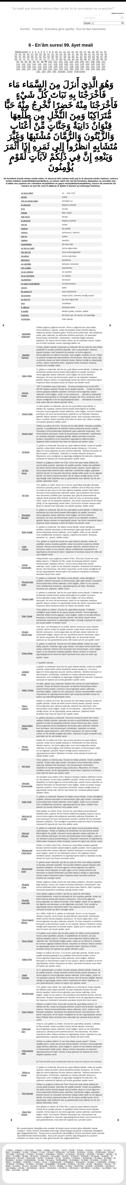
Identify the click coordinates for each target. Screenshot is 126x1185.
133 (45, 66)
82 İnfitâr (39, 1164)
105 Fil (42, 1168)
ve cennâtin (26, 264)
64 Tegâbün (74, 1160)
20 (97, 52)
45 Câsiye (95, 1156)
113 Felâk (16, 1170)
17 (85, 52)
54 (48, 56)
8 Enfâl (72, 1150)
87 (89, 59)
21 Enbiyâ (81, 1152)
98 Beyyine (79, 1166)
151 (50, 69)
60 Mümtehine (30, 1160)
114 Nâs (25, 1170)
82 (69, 59)
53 (44, 56)
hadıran (24, 228)
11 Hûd (98, 1150)
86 (85, 59)
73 (32, 59)
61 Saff (41, 1160)
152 (56, 69)
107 (87, 61)
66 (97, 56)
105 (77, 61)
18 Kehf (50, 1152)
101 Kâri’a (109, 1166)
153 (61, 69)
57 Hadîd (108, 1158)
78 (52, 59)
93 (22, 61)
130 (29, 66)
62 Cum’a (50, 1160)
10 (56, 52)
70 (20, 59)
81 (65, 59)
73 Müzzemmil (56, 1162)
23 (16, 54)
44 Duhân (85, 1156)
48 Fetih (20, 1158)
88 (93, 59)
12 (64, 52)
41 (89, 54)
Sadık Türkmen (25, 976)
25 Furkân (10, 1154)
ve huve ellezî (27, 193)
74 (36, 59)
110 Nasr (96, 1168)
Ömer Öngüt (27, 941)
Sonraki (62, 71)
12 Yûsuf (107, 1150)
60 (73, 56)
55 (52, 56)
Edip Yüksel (27, 616)
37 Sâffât (16, 1156)
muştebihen (26, 280)
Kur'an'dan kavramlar (91, 29)
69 (16, 59)
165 (54, 71)
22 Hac (90, 1152)
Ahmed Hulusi (24, 394)
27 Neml (30, 1154)
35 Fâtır (109, 1154)
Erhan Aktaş (27, 653)
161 (103, 69)
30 (44, 54)
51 (36, 56)
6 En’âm (55, 1150)
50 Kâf (40, 1158)
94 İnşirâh (43, 1166)
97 (38, 61)
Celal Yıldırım (24, 548)
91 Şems (16, 1166)
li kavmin (25, 315)
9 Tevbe (80, 1150)
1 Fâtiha (9, 1150)
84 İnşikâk (62, 1164)
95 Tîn (52, 1166)
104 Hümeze (32, 1168)
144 (103, 66)
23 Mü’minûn (100, 1152)
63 (85, 56)
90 (102, 59)
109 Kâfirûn (85, 1168)
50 (32, 56)
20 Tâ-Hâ (71, 1152)
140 (82, 66)
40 (85, 54)
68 (106, 56)
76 (44, 59)
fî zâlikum (25, 307)
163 (44, 71)
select (122, 17)
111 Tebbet (106, 1168)
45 (106, 54)
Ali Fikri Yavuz (24, 471)
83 (73, 59)
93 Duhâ (33, 1166)
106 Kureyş (52, 1168)
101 (55, 61)
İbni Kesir (26, 766)
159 (93, 69)
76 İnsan (90, 1162)
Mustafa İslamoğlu (25, 901)
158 (87, 69)
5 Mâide (47, 1150)
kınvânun (25, 256)
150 (45, 69)
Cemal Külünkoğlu (26, 566)
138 (72, 66)
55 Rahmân (88, 1158)
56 (57, 56)
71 (24, 59)
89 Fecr (108, 1164)
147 (29, 69)
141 (87, 66)
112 (24, 64)
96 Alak (60, 1166)
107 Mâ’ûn (63, 1168)
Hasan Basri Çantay (26, 727)
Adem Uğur (27, 376)
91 (106, 59)
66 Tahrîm (94, 1160)
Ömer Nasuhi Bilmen (27, 921)
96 (34, 61)
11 (60, 52)
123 (82, 64)
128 (18, 66)
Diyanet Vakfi (27, 599)
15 (76, 52)
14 (72, 52)
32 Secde (81, 1154)
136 (61, 66)
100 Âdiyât (98, 1166)
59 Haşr (19, 1160)
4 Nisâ (39, 1150)
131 (34, 66)
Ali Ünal (25, 495)
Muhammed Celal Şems (26, 851)
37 (73, 54)
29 (40, 54)
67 (102, 56)
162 (38, 71)
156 (77, 69)
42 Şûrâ (65, 1156)
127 (103, 64)
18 (89, 52)
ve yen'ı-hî (25, 299)
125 (93, 64)
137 (66, 66)
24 (20, 54)
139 (77, 66)
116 (45, 64)
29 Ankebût (50, 1154)
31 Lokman (70, 1154)
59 (69, 56)
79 (57, 59)
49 (28, 56)
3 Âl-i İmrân (29, 1150)
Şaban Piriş (27, 959)
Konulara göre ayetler (60, 29)
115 (40, 64)
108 (93, 61)
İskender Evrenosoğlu (26, 784)
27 (32, 54)
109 (98, 61)
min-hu (24, 225)
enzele (24, 197)
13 (68, 52)
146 (24, 69)
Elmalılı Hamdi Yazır (26, 633)
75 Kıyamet (80, 1162)
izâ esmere (26, 295)
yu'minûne (25, 319)
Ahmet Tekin (27, 414)
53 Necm (67, 1158)
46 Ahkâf (105, 1156)
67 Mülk (104, 1160)
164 (49, 71)
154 (66, 69)
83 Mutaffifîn (50, 1164)
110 (103, 61)
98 (42, 61)
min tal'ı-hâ (26, 252)
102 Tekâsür (11, 1168)
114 (34, 64)
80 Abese (20, 1164)
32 (52, 54)
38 (77, 54)
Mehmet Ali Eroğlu (26, 817)
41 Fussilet (55, 1156)
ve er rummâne (27, 276)
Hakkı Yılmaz (27, 690)
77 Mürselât (101, 1162)
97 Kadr (68, 1166)
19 (93, 52)
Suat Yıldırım (27, 1012)
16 (81, 52)
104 (71, 61)
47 (20, 56)
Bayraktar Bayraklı (25, 516)
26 (28, 54)
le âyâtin (24, 311)
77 (48, 59)
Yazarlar (37, 29)
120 (66, 64)
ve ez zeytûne (27, 272)
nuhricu (24, 232)
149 (40, 69)
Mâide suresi (21, 52)
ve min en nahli (27, 248)
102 (61, 61)
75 (40, 59)
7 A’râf (64, 1150)
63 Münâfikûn (61, 1160)
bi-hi (23, 209)
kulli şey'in (25, 217)
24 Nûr (111, 1152)
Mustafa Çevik (25, 885)
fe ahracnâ (25, 205)
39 (81, 54)
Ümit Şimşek (27, 1093)
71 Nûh (37, 1162)
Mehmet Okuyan (25, 834)
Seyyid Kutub (27, 993)
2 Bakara (19, 1150)
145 (18, 69)
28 (36, 54)
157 (82, 69)
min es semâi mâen (29, 201)
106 (82, 61)
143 (98, 66)
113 (29, 64)
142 (93, 66)
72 (28, 59)
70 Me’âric (27, 1162)
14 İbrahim (16, 1152)
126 (98, 64)
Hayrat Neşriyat (25, 748)
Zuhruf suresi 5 (118, 13)
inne (23, 303)
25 (24, 54)
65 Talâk (84, 1160)
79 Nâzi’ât (10, 1164)
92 (18, 61)
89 (97, 59)
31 (48, 54)
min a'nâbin (26, 268)
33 (57, 54)
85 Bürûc (72, 1164)
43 (97, 54)
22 (105, 52)
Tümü (70, 71)
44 (102, 54)
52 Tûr (58, 1158)
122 (77, 64)
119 (61, 64)
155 (72, 69)
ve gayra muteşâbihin (30, 284)
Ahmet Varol (27, 434)
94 (26, 61)
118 (56, 64)
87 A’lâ (89, 1164)
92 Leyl (25, 1166)
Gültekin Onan (25, 673)
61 (77, 56)
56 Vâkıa (98, 1158)
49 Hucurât (31, 1158)
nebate (24, 213)
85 (81, 59)
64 (89, 56)
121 (72, 64)
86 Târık (81, 1164)
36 (69, 54)
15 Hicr (26, 1152)
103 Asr (21, 1168)
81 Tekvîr (30, 1164)
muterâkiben (26, 244)
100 (50, 61)
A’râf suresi (79, 71)
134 (50, 66)
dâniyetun (25, 260)
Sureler (25, 29)
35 (65, 54)
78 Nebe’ (112, 1162)
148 (34, 69)
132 (40, 66)
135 (56, 66)
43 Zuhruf (75, 1156)
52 (40, 56)
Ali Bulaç (26, 452)
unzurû (24, 288)
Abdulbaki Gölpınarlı (26, 335)
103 (66, 61)
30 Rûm (60, 1154)
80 (61, 59)
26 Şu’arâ (21, 1154)
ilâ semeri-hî (26, 292)
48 (24, 56)
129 (24, 66)
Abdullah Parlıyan (25, 356)
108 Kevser (74, 1168)
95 (30, 61)
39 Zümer (34, 1156)
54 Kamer (77, 1158)
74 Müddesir (68, 1162)
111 (18, 64)
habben (24, 240)
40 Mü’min (44, 1156)
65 (93, 56)
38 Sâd (25, 1156)
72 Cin (45, 1162)
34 (61, 54)
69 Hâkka (17, 1162)
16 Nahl (34, 1152)
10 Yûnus (89, 1150)
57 (61, 56)
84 (77, 59)
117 (50, 64)
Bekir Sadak (27, 532)
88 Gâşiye (98, 1164)
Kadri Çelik (26, 802)
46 (16, 56)
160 (98, 69)
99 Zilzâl (89, 1166)
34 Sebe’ (100, 1154)
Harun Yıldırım (24, 707)
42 (93, 54)
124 (87, 64)
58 (65, 56)
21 (101, 52)
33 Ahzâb (91, 1154)
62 (81, 56)
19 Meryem (60, 1152)
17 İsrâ (42, 1152)
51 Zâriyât (49, 1158)
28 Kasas (40, 1154)
